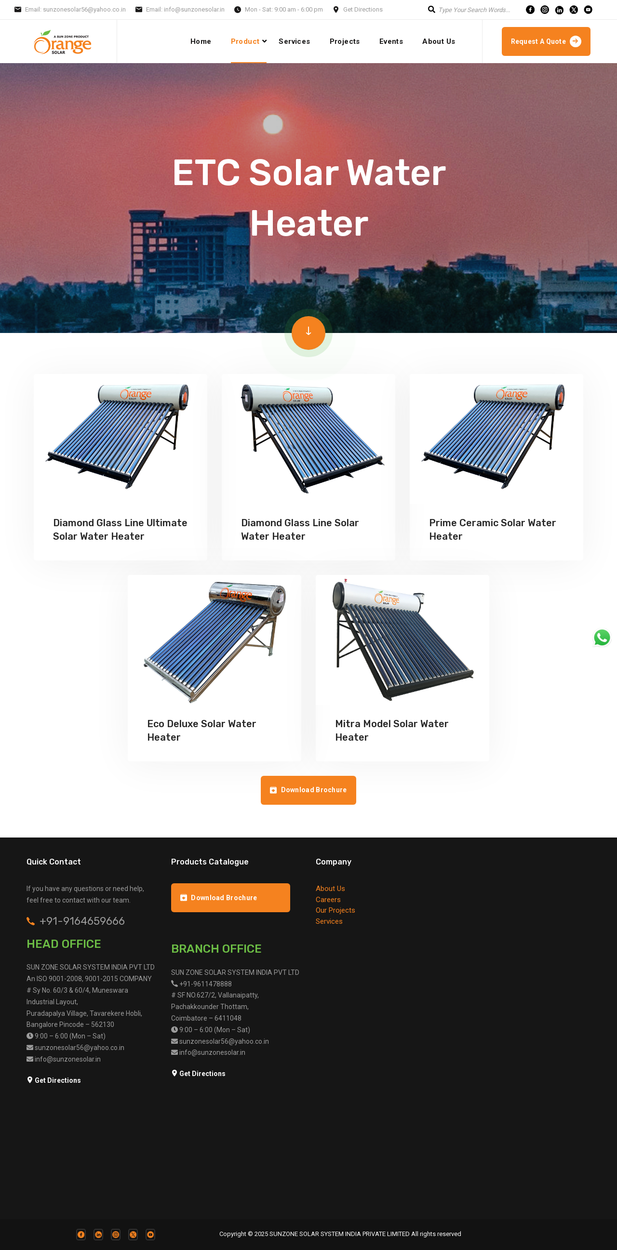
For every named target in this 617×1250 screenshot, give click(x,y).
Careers (328, 899)
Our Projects (335, 910)
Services (294, 41)
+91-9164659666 (82, 921)
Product (245, 41)
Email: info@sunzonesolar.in (185, 9)
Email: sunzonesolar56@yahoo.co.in (75, 9)
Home (201, 41)
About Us (438, 41)
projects (345, 41)
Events (391, 41)
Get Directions (363, 9)
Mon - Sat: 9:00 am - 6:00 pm (284, 9)
